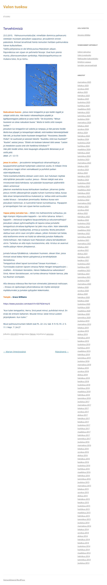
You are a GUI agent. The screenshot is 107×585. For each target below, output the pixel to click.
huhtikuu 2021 (84, 267)
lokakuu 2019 (83, 327)
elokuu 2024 (83, 132)
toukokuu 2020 (84, 304)
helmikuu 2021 (84, 274)
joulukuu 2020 (83, 280)
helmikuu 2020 (84, 314)
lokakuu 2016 (83, 448)
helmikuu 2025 (84, 112)
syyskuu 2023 (83, 169)
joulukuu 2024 (83, 119)
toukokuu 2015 (84, 506)
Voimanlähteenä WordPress (14, 580)
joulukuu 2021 (83, 240)
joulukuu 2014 (83, 522)
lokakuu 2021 (83, 247)
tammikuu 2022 (84, 237)
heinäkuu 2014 (84, 539)
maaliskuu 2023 (84, 189)
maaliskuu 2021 (84, 270)
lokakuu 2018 (83, 368)
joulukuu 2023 (83, 159)
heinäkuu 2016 (84, 458)
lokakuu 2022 (83, 206)
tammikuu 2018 (84, 398)
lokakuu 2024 (83, 126)
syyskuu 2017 (83, 411)
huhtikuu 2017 (84, 428)
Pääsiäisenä (62, 351)
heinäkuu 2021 (84, 257)
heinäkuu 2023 (84, 176)
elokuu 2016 (83, 455)
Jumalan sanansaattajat (87, 65)
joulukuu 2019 (83, 321)
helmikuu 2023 (84, 193)
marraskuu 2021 (84, 243)
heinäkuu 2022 (84, 216)
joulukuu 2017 (83, 401)
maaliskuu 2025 (84, 109)
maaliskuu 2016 (84, 472)
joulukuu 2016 (83, 442)
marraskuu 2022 (84, 203)
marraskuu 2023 (84, 163)
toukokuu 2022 (84, 223)
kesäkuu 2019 (83, 341)
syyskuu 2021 (83, 250)
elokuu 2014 (83, 536)
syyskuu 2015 (83, 492)
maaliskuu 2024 (84, 149)
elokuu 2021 (83, 253)
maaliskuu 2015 (84, 512)
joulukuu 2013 (83, 563)
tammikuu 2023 (84, 196)
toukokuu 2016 (84, 465)
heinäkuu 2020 (84, 297)
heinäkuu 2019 (84, 337)
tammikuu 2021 (84, 277)
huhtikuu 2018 (84, 388)
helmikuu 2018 (84, 395)
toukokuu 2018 (84, 385)
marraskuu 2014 (84, 526)
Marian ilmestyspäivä (14, 351)
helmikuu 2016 (84, 475)
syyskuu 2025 (83, 89)
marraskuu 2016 (84, 445)
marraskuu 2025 (84, 82)
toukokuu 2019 (84, 344)
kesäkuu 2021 (83, 260)
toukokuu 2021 (84, 263)
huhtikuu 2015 (84, 509)
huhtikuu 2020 (84, 307)
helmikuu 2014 (84, 556)
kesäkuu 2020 (83, 300)
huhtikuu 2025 (84, 105)
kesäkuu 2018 (83, 381)
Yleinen (33, 334)
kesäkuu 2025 (83, 99)
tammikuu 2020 (84, 317)
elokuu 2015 (83, 495)
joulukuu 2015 (83, 482)
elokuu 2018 (83, 374)
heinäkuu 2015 (84, 499)
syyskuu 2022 (83, 210)
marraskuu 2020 (84, 284)
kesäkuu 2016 (83, 462)
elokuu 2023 (83, 173)
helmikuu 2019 (84, 354)
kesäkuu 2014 (83, 543)
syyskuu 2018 (83, 371)
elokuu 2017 (83, 415)
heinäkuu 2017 (84, 418)
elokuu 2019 (83, 334)
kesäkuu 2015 (83, 502)
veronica (49, 334)
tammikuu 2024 (84, 156)
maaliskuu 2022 (84, 230)
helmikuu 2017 (84, 435)
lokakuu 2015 (83, 489)
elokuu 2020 (83, 294)
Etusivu (6, 16)
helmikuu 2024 (84, 152)
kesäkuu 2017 (83, 421)
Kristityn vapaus (84, 62)
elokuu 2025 (83, 92)
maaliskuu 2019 (84, 351)
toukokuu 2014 (84, 546)
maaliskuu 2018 (84, 391)
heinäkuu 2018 (84, 378)
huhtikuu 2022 (84, 226)
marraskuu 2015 (84, 485)
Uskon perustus (84, 52)
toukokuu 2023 (84, 183)
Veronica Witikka (84, 35)
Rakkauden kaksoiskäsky (88, 58)
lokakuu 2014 (83, 529)
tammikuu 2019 (84, 358)
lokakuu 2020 (83, 287)
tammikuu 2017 (84, 438)
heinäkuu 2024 (84, 136)
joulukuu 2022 (83, 200)
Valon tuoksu (15, 6)
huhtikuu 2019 (84, 348)
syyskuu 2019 (83, 331)
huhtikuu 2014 (84, 549)
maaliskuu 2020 (84, 311)
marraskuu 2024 (84, 122)
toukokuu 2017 (84, 425)
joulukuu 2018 (83, 361)
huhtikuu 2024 (84, 146)
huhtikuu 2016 (84, 469)
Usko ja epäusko (84, 55)
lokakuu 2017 (83, 408)
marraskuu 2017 (84, 405)
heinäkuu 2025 (84, 95)
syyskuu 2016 (83, 452)
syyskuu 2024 (83, 129)
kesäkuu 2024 (83, 139)
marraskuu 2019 (84, 324)
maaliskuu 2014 (84, 553)
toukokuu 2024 (84, 142)
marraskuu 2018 (84, 364)
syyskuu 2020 (83, 290)
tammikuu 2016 (84, 479)
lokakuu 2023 (83, 166)
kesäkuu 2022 (83, 220)
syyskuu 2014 (83, 532)
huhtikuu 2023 (84, 186)
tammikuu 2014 (84, 559)
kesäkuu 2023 (83, 179)
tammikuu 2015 (84, 519)
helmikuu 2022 (84, 233)
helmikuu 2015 (84, 516)
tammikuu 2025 (84, 115)
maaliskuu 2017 (84, 432)
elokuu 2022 (83, 213)
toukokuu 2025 (84, 102)
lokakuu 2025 (83, 85)
